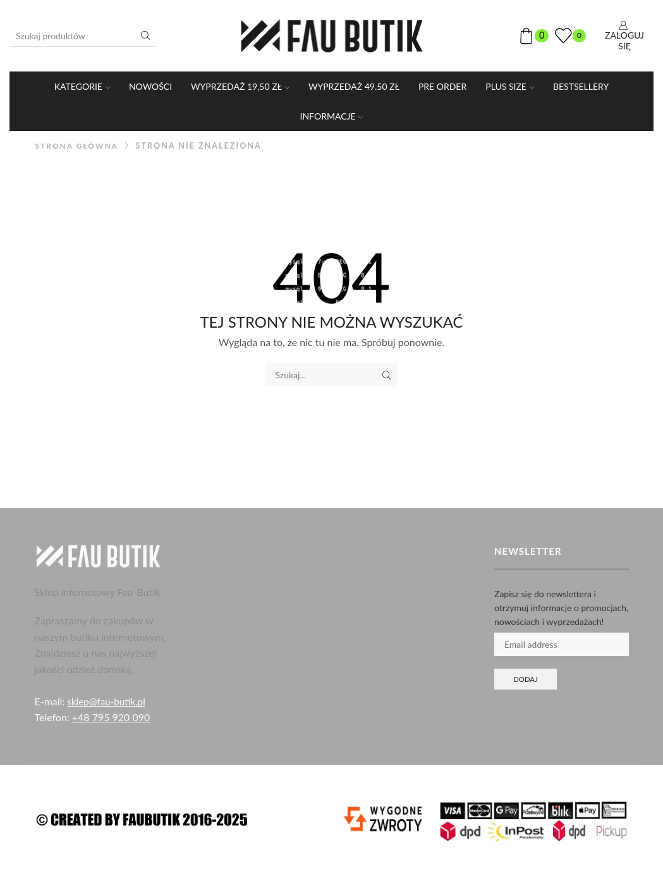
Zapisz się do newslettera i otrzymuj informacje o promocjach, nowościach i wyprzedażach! (561, 608)
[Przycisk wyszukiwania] (145, 35)
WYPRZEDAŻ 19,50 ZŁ (240, 86)
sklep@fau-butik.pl (108, 701)
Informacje (331, 116)
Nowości (150, 86)
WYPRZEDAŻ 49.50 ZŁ (353, 86)
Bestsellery (581, 86)
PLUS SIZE (509, 86)
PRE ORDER (442, 86)
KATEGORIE (82, 86)
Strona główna (78, 146)
